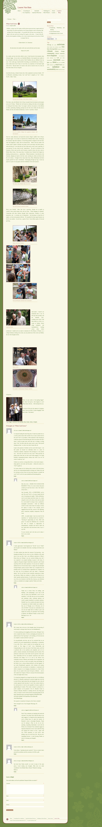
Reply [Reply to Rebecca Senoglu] (15, 771)
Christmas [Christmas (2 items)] (63, 49)
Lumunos (42, 408)
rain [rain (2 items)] (54, 64)
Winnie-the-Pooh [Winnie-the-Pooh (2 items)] (61, 69)
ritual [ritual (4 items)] (57, 64)
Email (25, 802)
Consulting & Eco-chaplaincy (19, 820)
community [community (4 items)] (50, 53)
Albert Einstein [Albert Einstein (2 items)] (50, 47)
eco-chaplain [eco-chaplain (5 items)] (52, 55)
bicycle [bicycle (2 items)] (60, 47)
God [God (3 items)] (58, 57)
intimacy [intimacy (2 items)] (63, 60)
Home (11, 820)
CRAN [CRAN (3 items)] (57, 53)
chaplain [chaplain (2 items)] (59, 49)
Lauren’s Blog (56, 820)
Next (15, 19)
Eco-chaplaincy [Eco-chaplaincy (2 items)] (62, 55)
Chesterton (14, 422)
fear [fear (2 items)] (55, 57)
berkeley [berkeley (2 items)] (56, 47)
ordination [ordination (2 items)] (51, 64)
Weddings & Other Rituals (41, 820)
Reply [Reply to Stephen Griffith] (15, 582)
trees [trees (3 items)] (57, 69)
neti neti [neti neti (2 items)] (60, 62)
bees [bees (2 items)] (54, 47)
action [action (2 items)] (55, 44)
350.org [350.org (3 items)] (49, 44)
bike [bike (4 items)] (63, 47)
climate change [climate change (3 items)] (60, 51)
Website (7, 806)
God (18, 422)
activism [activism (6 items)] (61, 44)
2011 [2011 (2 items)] (52, 44)
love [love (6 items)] (54, 62)
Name (25, 797)
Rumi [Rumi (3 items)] (60, 64)
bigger (10, 422)
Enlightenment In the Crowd (56, 33)
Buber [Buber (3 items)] (56, 49)
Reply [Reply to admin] (23, 535)
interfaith (21, 422)
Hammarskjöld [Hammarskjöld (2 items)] (49, 60)
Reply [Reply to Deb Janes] (15, 476)
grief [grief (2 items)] (61, 57)
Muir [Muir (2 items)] (58, 62)
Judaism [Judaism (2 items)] (51, 62)
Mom (25, 422)
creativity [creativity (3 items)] (62, 53)
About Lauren (50, 820)
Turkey (31, 422)
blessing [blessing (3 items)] (52, 49)
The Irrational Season (55, 31)
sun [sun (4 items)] (63, 67)
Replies (35, 422)
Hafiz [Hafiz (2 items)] (64, 57)
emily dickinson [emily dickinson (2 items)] (50, 57)
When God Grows (11, 24)
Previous (8, 19)
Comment (25, 783)
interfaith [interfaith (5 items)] (56, 60)
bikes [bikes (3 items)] (48, 49)
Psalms (27, 422)
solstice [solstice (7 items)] (55, 67)
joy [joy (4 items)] (48, 62)
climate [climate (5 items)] (50, 51)
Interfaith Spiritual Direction (31, 820)
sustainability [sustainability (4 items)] (51, 69)
